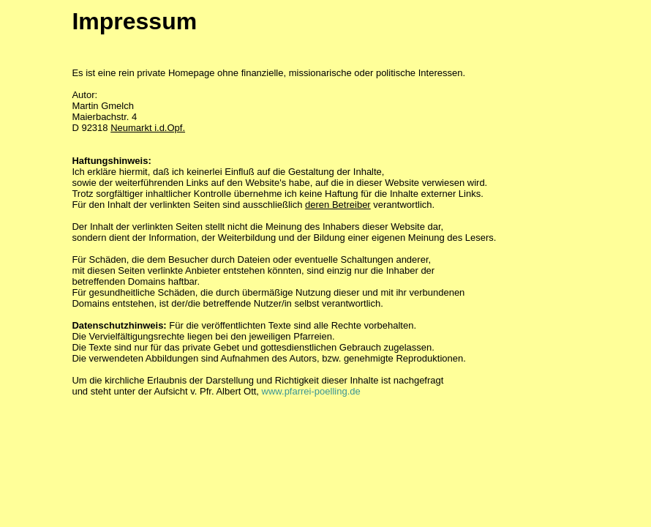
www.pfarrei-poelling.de (311, 391)
